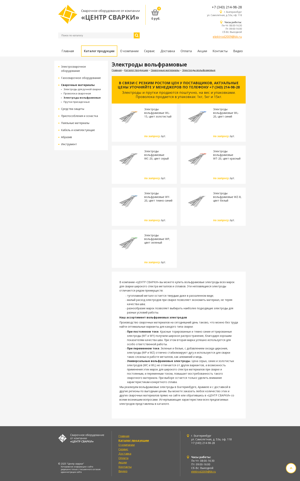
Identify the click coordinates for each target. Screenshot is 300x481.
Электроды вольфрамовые (82, 97)
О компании (129, 51)
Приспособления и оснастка (79, 116)
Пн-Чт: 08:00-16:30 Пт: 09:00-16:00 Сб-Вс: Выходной (232, 27)
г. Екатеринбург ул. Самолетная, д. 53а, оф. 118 (224, 13)
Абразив (66, 137)
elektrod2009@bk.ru (227, 37)
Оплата (186, 51)
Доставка (168, 51)
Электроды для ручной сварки (82, 89)
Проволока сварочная (77, 93)
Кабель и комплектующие (78, 130)
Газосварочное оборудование (81, 78)
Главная (68, 51)
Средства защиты (72, 109)
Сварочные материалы (78, 85)
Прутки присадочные (77, 102)
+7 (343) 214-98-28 (227, 7)
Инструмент (69, 144)
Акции (202, 51)
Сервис (149, 51)
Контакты (220, 51)
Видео (238, 51)
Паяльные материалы (75, 123)
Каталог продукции (99, 51)
